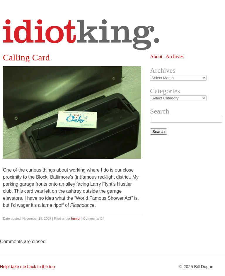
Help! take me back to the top (27, 266)
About (156, 56)
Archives (174, 56)
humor (76, 218)
